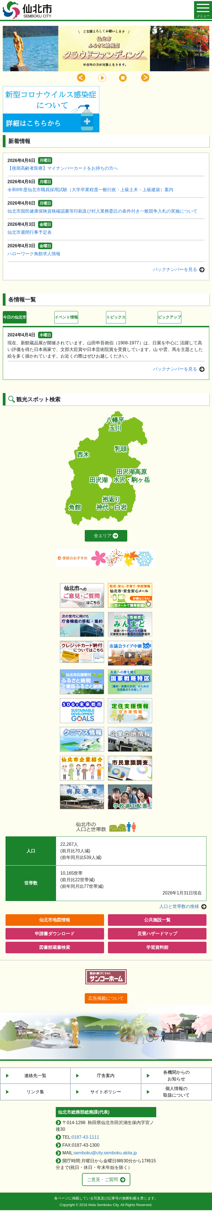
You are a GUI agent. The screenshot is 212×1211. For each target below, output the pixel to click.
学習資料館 (157, 948)
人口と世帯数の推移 (179, 907)
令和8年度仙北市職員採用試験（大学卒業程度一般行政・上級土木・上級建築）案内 (90, 189)
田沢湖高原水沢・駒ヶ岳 (131, 476)
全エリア (103, 536)
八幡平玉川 (115, 425)
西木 (83, 455)
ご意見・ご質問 (102, 1180)
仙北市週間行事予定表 (29, 232)
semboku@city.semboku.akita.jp (105, 1153)
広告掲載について (106, 999)
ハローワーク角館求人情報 (33, 253)
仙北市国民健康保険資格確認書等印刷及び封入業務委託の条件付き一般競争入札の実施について (102, 211)
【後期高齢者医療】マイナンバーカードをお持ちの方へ (62, 168)
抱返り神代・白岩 (111, 504)
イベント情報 (68, 317)
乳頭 (121, 449)
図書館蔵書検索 (54, 948)
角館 (75, 508)
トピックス (117, 317)
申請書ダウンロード (55, 934)
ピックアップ (171, 317)
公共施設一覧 (157, 920)
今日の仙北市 (16, 317)
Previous (81, 77)
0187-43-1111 (85, 1138)
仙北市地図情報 (54, 920)
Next (145, 77)
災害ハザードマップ (157, 934)
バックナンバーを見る (175, 269)
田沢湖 (98, 480)
